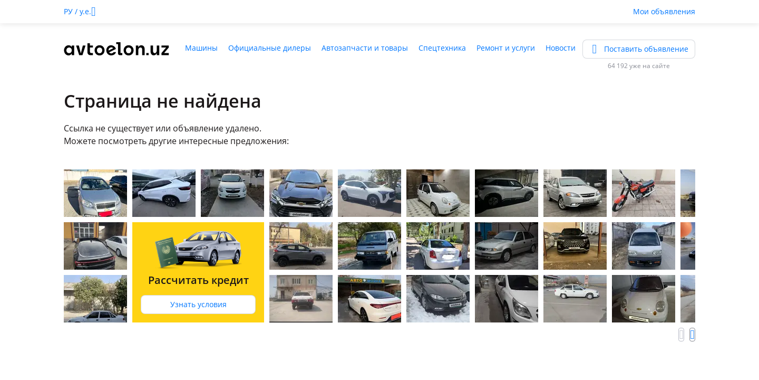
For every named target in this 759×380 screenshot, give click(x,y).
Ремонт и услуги (505, 48)
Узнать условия (198, 304)
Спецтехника (442, 48)
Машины (201, 48)
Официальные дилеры (269, 48)
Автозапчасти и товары (365, 48)
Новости (561, 48)
